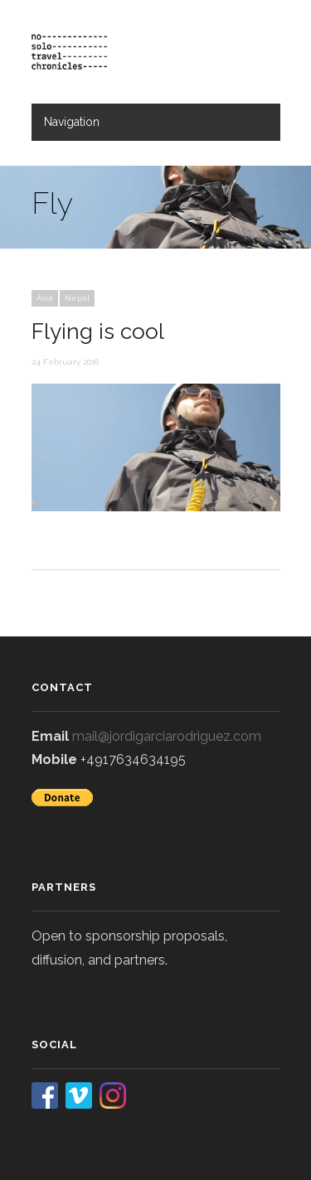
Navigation (72, 121)
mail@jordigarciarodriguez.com (166, 736)
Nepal (77, 297)
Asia (44, 297)
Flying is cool (98, 331)
